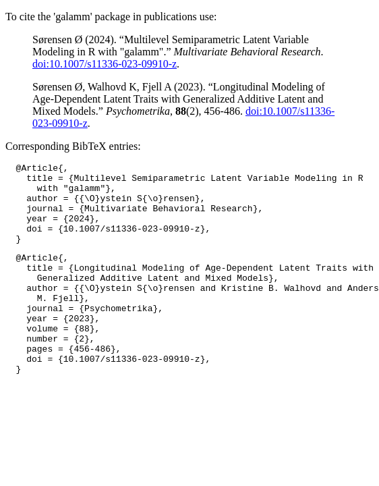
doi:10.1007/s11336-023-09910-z (104, 64)
